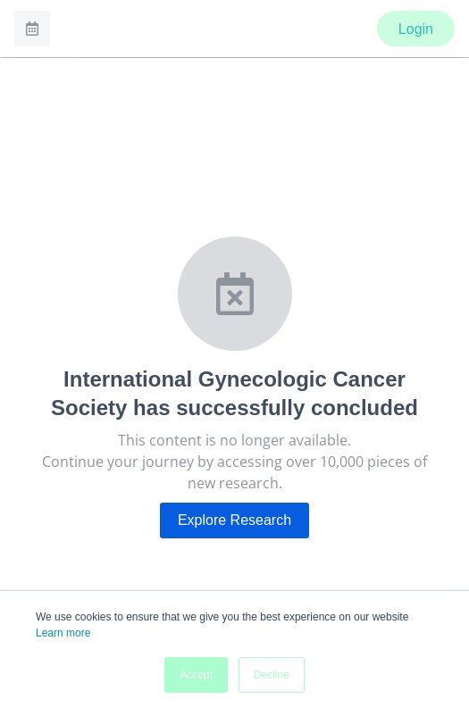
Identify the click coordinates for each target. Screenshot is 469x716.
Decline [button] (271, 675)
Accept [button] (196, 675)
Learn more (63, 633)
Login (415, 29)
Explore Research (234, 520)
